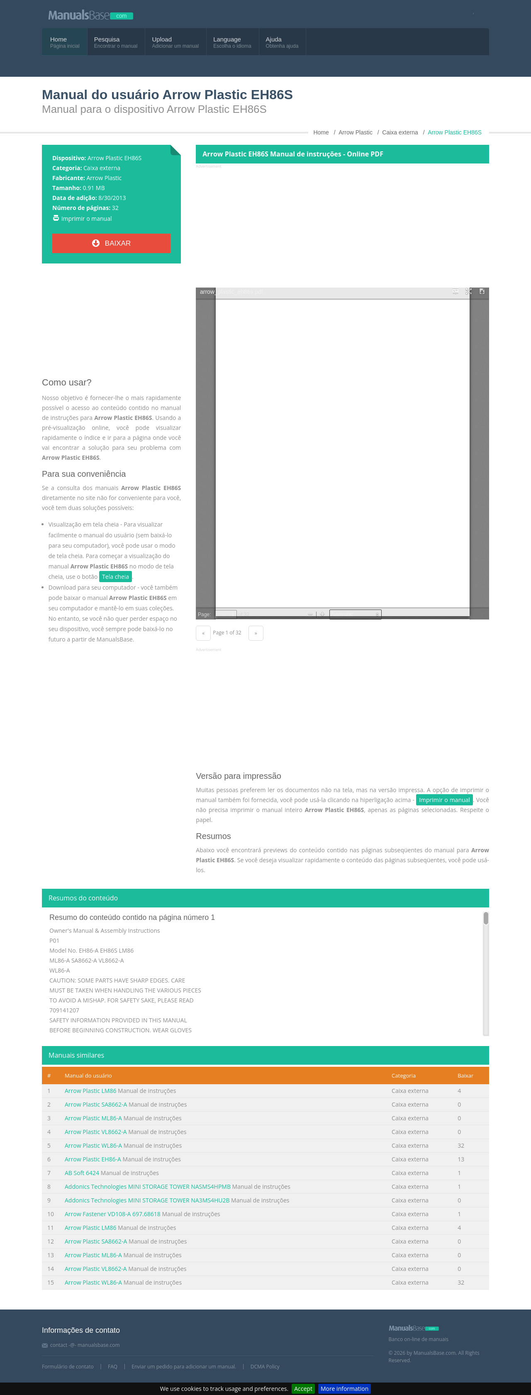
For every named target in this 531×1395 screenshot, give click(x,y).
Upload (162, 39)
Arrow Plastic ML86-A (93, 1118)
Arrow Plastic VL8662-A (96, 1132)
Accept (303, 1389)
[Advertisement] (111, 324)
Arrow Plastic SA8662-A (96, 1104)
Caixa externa (101, 168)
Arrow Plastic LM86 (90, 1091)
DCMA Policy (265, 1366)
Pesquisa (107, 39)
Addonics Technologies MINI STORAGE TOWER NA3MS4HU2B (147, 1200)
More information (344, 1389)
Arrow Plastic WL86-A (93, 1145)
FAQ (112, 1366)
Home (58, 39)
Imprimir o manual (86, 218)
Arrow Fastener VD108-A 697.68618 (113, 1214)
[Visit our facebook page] (470, 14)
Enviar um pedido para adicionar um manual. (184, 1366)
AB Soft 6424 (82, 1173)
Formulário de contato (68, 1366)
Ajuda (274, 39)
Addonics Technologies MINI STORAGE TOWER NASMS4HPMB (148, 1186)
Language (227, 39)
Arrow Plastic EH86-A (93, 1159)
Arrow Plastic (104, 178)
